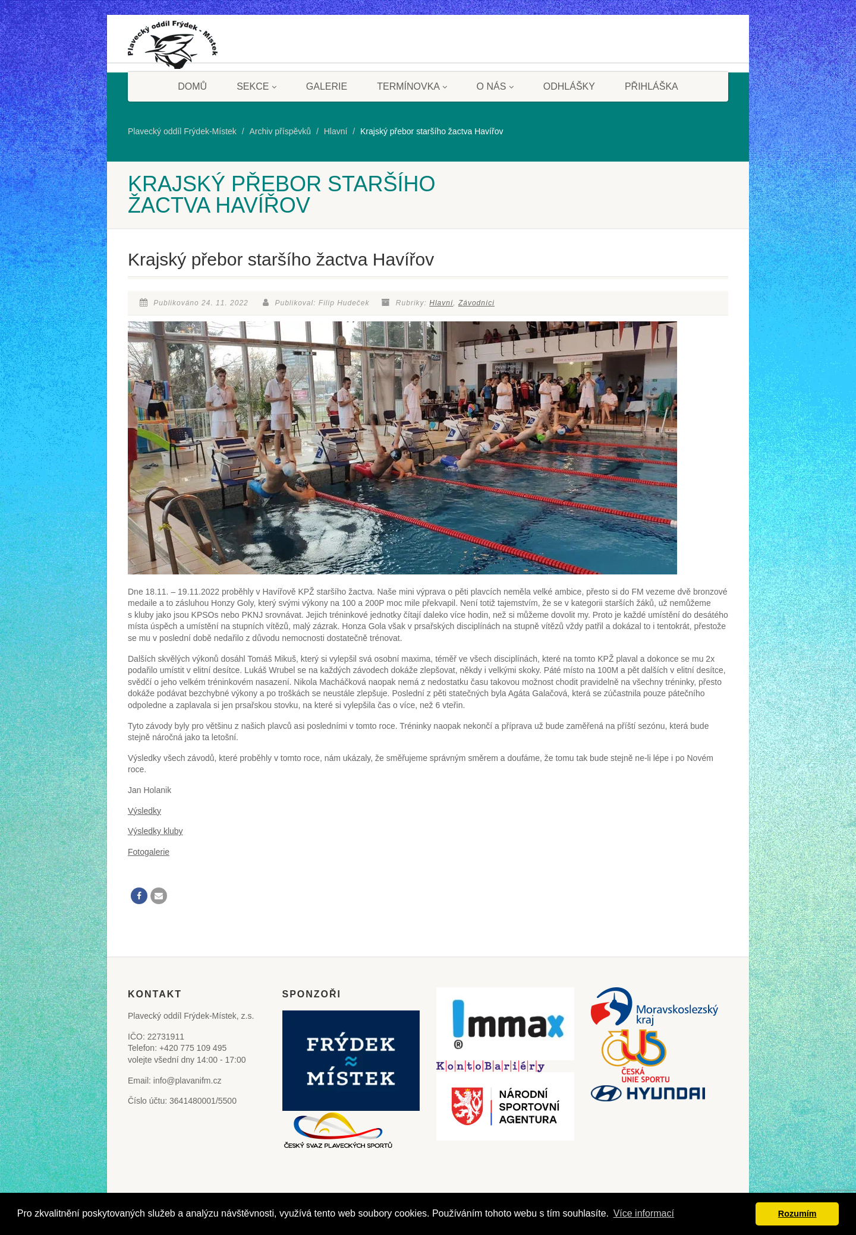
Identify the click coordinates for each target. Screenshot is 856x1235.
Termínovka (411, 86)
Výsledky (144, 811)
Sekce (256, 86)
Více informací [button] (643, 1213)
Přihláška (651, 86)
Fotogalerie (148, 852)
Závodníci (476, 303)
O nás (495, 86)
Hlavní (441, 303)
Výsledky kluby (155, 831)
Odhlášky (569, 86)
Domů (192, 86)
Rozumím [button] (797, 1213)
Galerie (326, 86)
